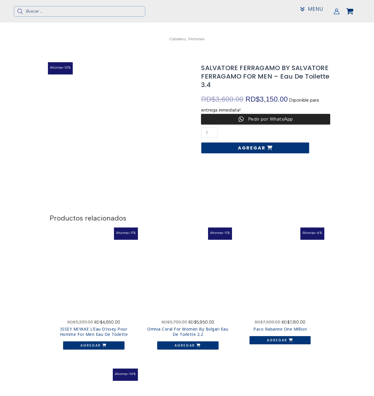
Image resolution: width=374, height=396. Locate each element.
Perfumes (198, 38)
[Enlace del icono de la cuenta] (336, 11)
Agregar (252, 148)
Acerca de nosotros (309, 380)
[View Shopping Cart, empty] (354, 11)
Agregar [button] (80, 328)
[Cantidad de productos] (209, 132)
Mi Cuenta (309, 389)
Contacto (308, 384)
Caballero (176, 38)
